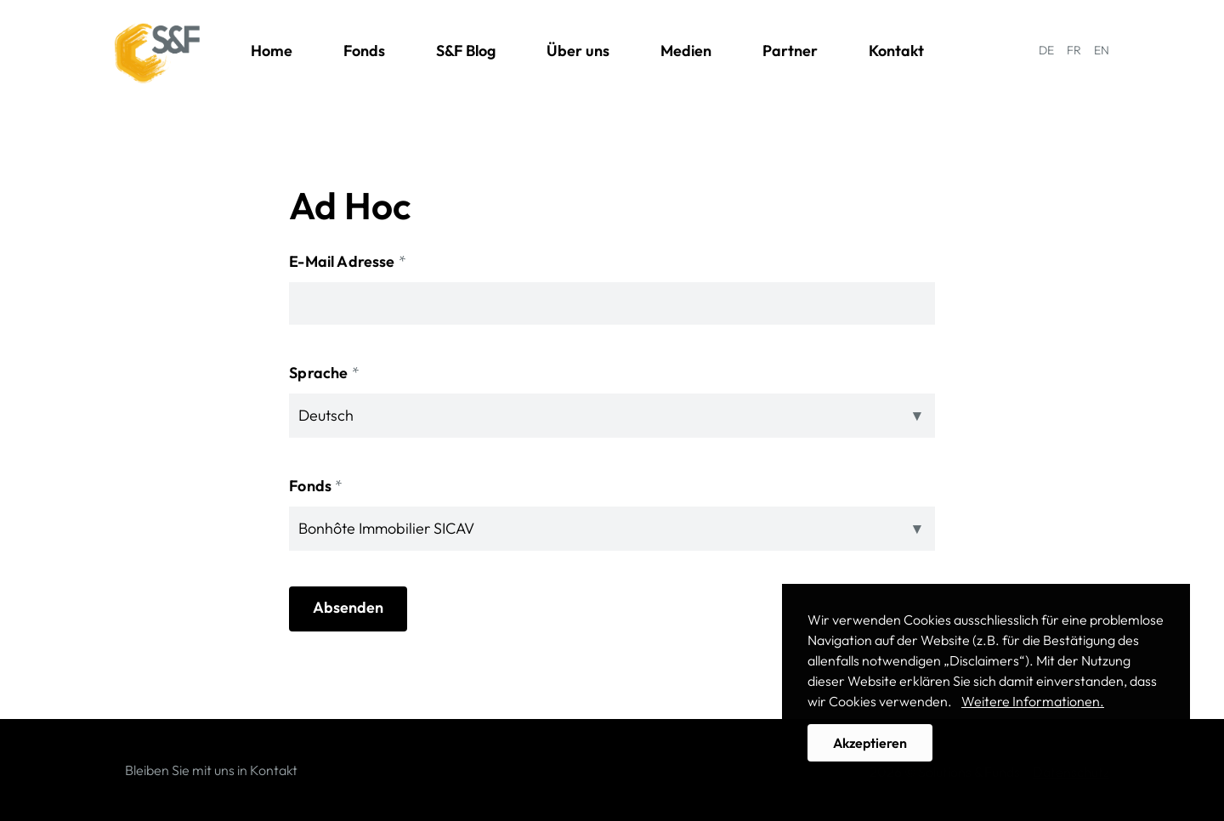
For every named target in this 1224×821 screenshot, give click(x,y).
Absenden (348, 607)
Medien (685, 50)
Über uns (578, 50)
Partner (790, 50)
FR (1074, 50)
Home (271, 50)
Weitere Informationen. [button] (1032, 701)
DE (1046, 50)
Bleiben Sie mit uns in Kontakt (211, 770)
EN (1101, 50)
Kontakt (896, 50)
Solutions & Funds (157, 53)
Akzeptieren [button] (870, 742)
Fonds (364, 50)
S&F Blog (466, 50)
